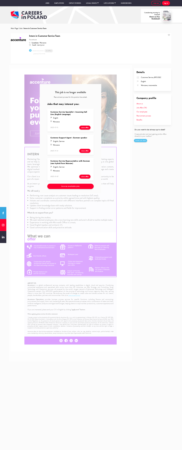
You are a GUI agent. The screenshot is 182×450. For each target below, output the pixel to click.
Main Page (14, 28)
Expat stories (75, 3)
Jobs (47, 3)
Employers (59, 3)
